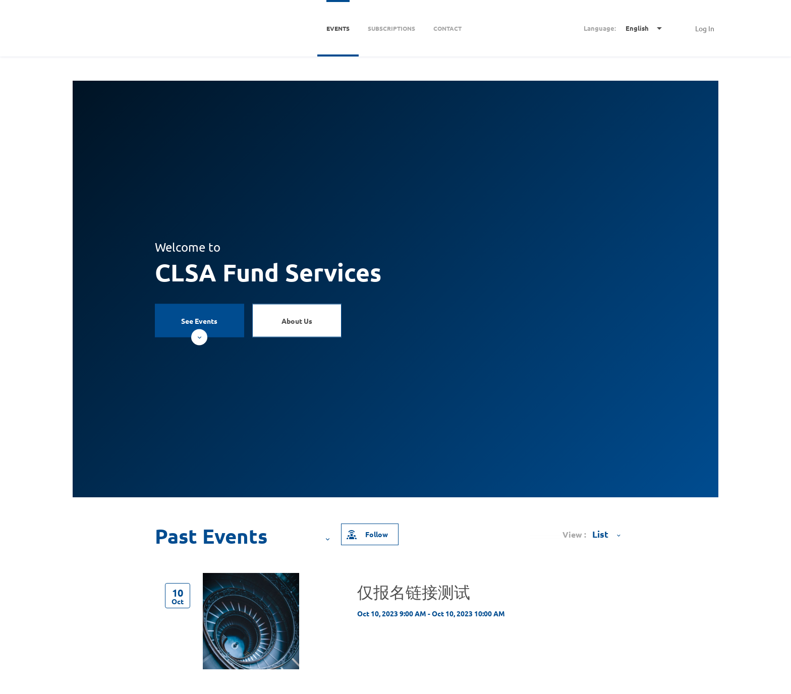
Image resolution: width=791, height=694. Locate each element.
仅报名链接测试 (413, 592)
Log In (704, 28)
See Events (199, 326)
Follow (367, 534)
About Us (296, 320)
